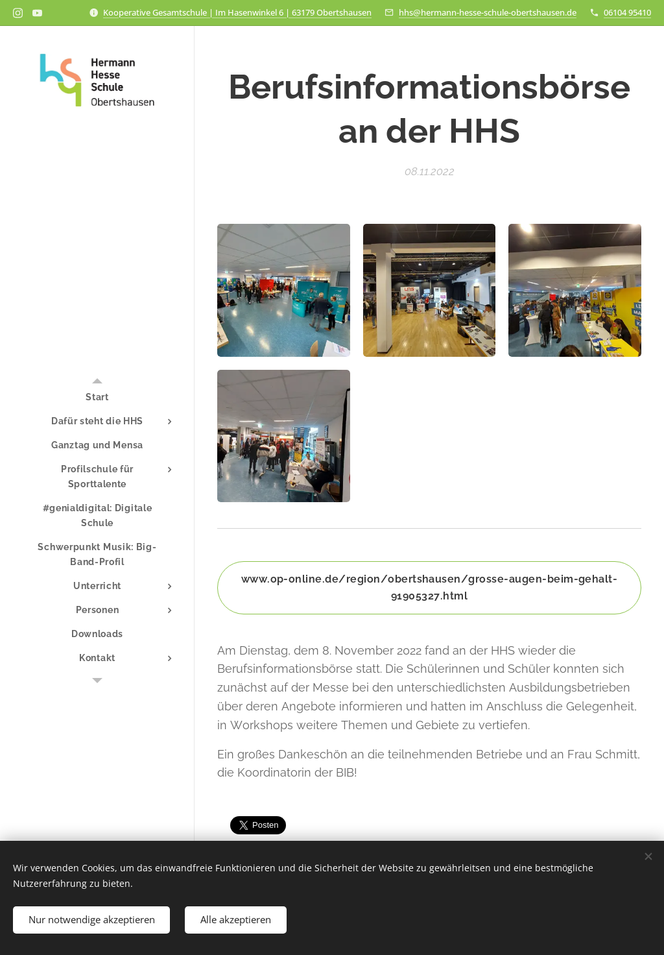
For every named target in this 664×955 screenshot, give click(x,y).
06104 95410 (627, 12)
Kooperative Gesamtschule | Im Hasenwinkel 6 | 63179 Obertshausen (237, 12)
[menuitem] (97, 397)
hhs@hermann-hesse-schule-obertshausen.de (487, 12)
